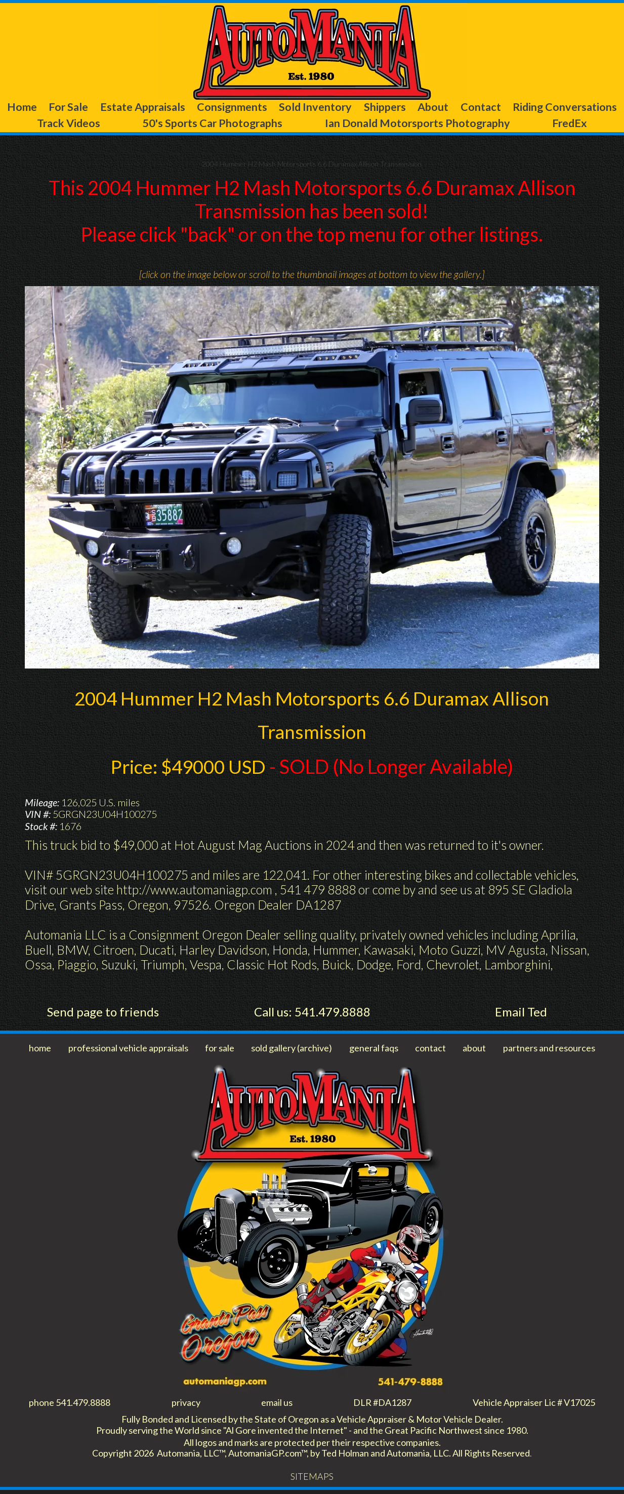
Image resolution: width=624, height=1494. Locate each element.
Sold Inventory (382, 107)
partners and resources (547, 1049)
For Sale (93, 107)
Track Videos (167, 124)
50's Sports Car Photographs (286, 124)
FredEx (596, 124)
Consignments (285, 107)
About (526, 107)
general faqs (376, 1049)
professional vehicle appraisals (129, 1049)
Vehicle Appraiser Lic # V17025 (529, 1404)
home (40, 1049)
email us (273, 1404)
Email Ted (521, 1013)
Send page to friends (103, 1013)
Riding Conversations (64, 124)
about (474, 1049)
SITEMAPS (312, 1479)
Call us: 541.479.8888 (312, 1013)
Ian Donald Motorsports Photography (468, 124)
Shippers (464, 107)
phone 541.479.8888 (72, 1404)
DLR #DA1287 (377, 1404)
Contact (585, 107)
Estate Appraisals (181, 107)
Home (34, 107)
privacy (186, 1404)
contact (431, 1049)
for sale (222, 1049)
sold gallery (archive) (294, 1049)
